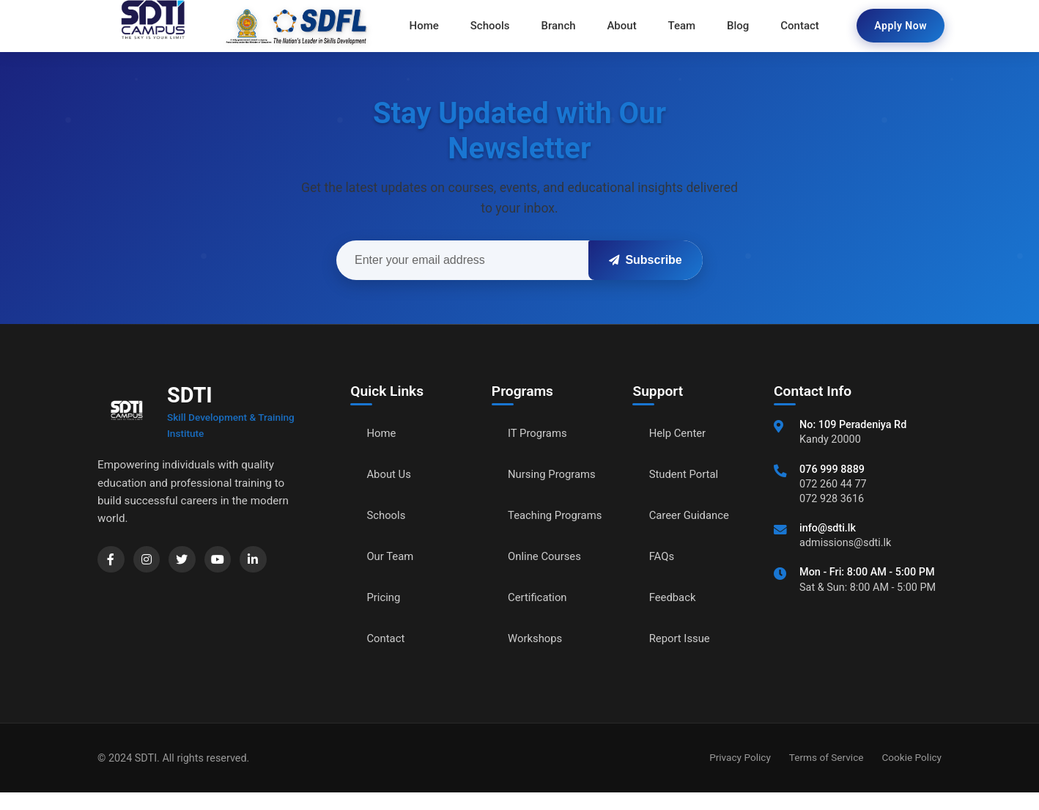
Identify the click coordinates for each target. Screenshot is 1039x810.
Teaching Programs (533, 524)
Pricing (385, 598)
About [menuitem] (621, 25)
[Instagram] (150, 560)
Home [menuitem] (430, 25)
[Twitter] (188, 560)
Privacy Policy (740, 775)
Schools (388, 516)
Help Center (680, 434)
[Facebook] (112, 560)
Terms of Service (826, 775)
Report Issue (682, 640)
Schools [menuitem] (494, 25)
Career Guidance (692, 516)
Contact (387, 640)
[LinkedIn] (264, 560)
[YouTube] (226, 560)
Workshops (537, 656)
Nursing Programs (555, 475)
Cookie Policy (911, 775)
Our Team (392, 557)
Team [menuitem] (680, 25)
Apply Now (900, 26)
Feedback (674, 598)
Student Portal (686, 475)
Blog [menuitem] (733, 25)
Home (383, 434)
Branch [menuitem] (560, 25)
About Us (391, 475)
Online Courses (547, 574)
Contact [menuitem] (793, 25)
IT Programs (540, 434)
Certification (540, 615)
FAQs (662, 557)
